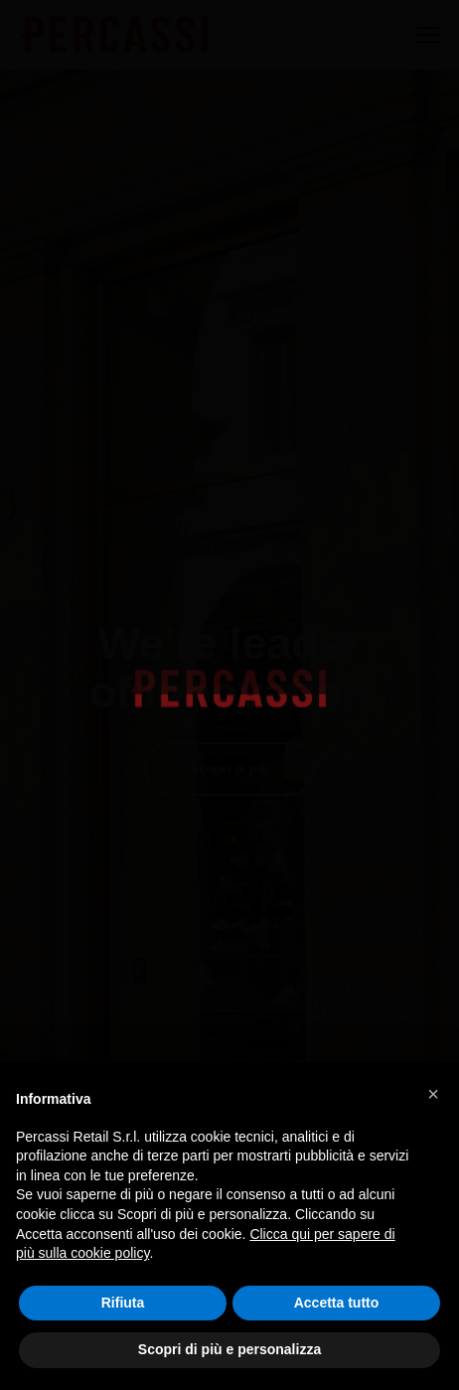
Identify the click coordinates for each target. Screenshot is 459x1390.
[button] (433, 1094)
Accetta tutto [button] (337, 1303)
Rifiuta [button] (123, 1303)
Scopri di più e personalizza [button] (229, 1349)
